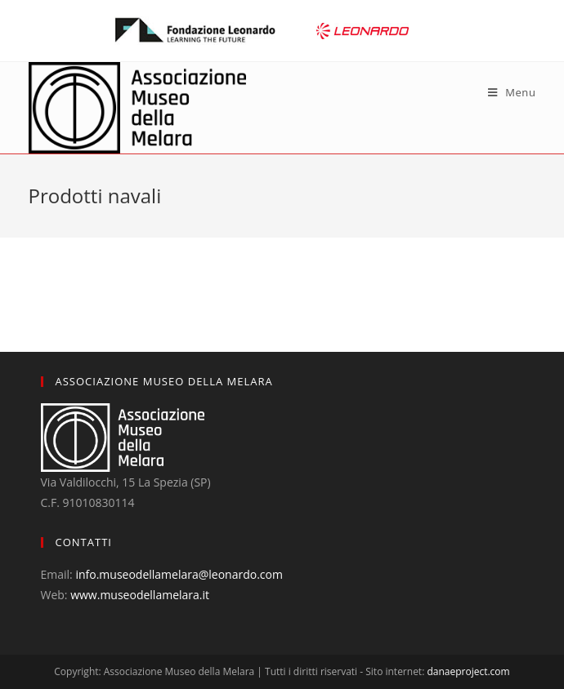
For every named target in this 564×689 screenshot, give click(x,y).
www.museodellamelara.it (139, 594)
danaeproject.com (468, 671)
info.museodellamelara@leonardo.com (179, 574)
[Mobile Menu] (512, 92)
